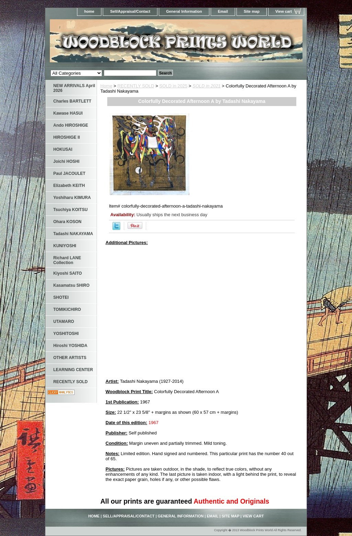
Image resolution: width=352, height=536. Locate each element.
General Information (184, 11)
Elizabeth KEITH (69, 185)
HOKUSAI (62, 149)
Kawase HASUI (67, 113)
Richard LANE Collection (67, 260)
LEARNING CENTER (73, 369)
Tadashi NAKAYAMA (73, 233)
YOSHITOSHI (66, 333)
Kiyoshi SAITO (67, 273)
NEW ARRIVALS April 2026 (74, 88)
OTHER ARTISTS (69, 357)
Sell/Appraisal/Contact (130, 11)
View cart (283, 11)
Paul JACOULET (69, 173)
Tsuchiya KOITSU (70, 209)
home (89, 11)
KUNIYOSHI (64, 245)
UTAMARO (63, 321)
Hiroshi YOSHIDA (70, 345)
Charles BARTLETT (72, 101)
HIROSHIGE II (66, 137)
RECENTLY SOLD (136, 85)
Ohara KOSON (67, 221)
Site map (252, 11)
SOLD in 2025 (174, 85)
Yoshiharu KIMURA (72, 197)
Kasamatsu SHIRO (71, 285)
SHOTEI (61, 297)
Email (223, 11)
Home (106, 85)
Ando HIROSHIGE (70, 125)
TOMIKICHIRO (67, 309)
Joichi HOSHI (66, 161)
